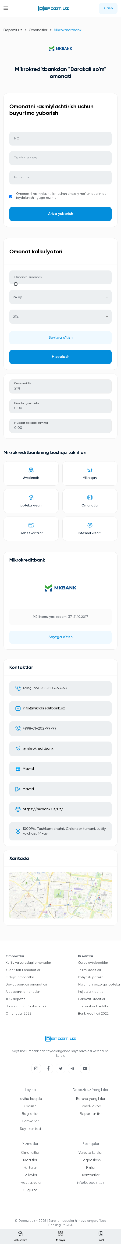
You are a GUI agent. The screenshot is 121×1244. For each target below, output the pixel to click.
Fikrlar (91, 1167)
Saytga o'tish (61, 338)
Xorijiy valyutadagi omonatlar (28, 962)
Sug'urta (30, 1190)
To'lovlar (30, 1175)
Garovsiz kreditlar (91, 999)
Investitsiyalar (30, 1182)
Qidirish (30, 1106)
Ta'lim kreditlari (89, 970)
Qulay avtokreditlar (93, 962)
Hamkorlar (30, 1121)
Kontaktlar (91, 1175)
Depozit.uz (13, 30)
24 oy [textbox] (17, 297)
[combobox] (60, 297)
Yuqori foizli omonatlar (23, 970)
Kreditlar (30, 1160)
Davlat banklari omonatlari (26, 984)
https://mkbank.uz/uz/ (43, 809)
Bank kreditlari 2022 (93, 1013)
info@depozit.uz (90, 1182)
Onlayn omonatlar (20, 977)
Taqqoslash (91, 1160)
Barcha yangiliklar (90, 1099)
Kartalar (30, 1167)
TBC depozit (15, 999)
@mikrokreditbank (38, 749)
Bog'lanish (30, 1114)
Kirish (108, 8)
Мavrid (28, 769)
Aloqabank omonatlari (23, 991)
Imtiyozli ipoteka (90, 977)
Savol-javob (91, 1106)
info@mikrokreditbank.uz (44, 708)
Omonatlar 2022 (18, 1013)
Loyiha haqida (30, 1099)
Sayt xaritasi (30, 1129)
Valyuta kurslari (90, 1152)
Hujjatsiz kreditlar (91, 991)
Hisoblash (60, 357)
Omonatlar (38, 30)
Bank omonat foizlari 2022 (26, 1006)
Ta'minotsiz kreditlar (93, 1006)
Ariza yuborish (60, 214)
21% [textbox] (16, 316)
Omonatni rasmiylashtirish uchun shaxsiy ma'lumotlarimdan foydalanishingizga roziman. (62, 195)
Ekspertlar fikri (90, 1114)
